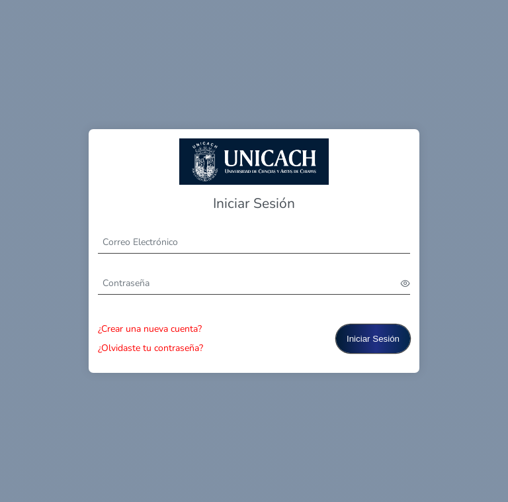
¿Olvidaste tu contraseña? (150, 348)
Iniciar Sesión (373, 339)
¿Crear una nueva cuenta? (150, 329)
